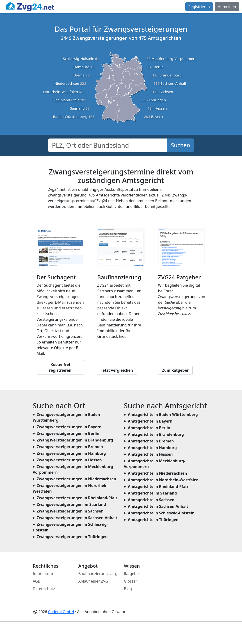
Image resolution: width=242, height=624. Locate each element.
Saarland (77, 108)
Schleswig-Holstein (78, 58)
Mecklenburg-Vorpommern (174, 58)
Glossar (130, 581)
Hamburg (81, 66)
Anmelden (227, 6)
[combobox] (107, 145)
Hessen (161, 108)
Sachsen (166, 91)
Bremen (80, 75)
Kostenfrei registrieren (60, 367)
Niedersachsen (66, 83)
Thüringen (157, 100)
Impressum (43, 573)
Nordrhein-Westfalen (60, 91)
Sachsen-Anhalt (173, 83)
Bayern (157, 116)
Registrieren (199, 6)
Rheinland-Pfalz (66, 100)
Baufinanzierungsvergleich (102, 573)
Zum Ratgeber (175, 370)
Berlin (159, 66)
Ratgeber (132, 573)
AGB (36, 581)
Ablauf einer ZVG (93, 581)
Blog (128, 588)
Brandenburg (170, 75)
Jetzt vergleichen (117, 370)
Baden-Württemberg (70, 116)
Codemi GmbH (61, 611)
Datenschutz (44, 588)
